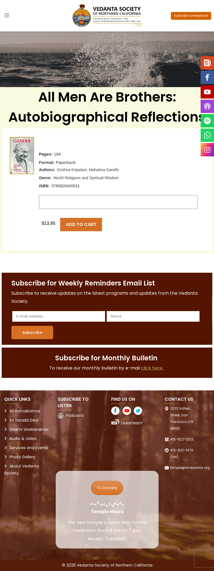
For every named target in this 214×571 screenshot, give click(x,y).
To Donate (107, 488)
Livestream (131, 423)
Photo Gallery (22, 457)
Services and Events (28, 448)
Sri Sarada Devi (23, 420)
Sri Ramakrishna (24, 411)
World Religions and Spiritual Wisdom (86, 178)
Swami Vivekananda (28, 429)
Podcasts (75, 415)
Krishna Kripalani (72, 170)
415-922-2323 (182, 439)
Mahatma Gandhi (104, 170)
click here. (152, 368)
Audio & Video (23, 438)
